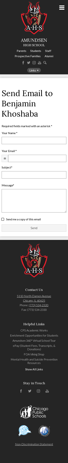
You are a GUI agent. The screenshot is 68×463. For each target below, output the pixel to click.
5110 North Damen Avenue (34, 296)
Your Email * (9, 151)
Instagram (34, 62)
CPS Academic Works (34, 330)
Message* (8, 185)
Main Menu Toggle (61, 7)
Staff (48, 50)
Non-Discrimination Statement (34, 444)
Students (35, 50)
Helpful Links (34, 324)
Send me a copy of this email (23, 219)
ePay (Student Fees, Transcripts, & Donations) (34, 347)
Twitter (28, 62)
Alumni (49, 56)
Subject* (7, 167)
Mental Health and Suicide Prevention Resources (34, 361)
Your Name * (9, 133)
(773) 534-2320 (38, 305)
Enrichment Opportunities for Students (34, 335)
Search (45, 62)
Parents (21, 50)
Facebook (23, 62)
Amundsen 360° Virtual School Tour (34, 340)
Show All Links (34, 369)
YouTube (39, 62)
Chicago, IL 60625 (34, 300)
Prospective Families (28, 56)
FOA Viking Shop (34, 354)
